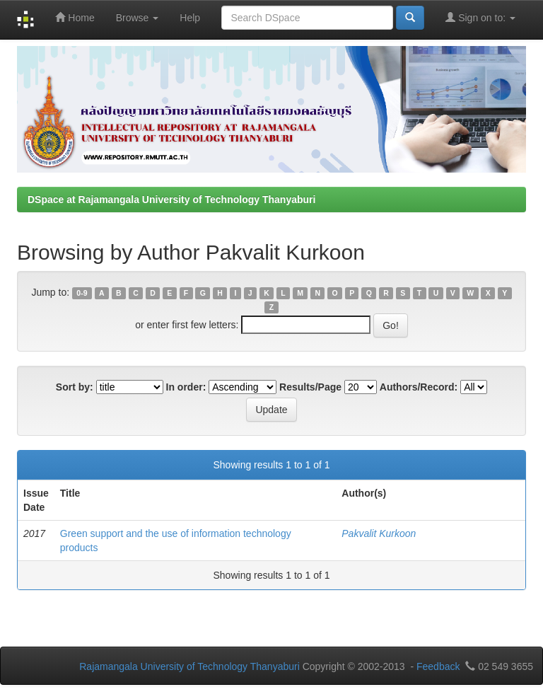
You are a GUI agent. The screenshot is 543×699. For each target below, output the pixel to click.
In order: (186, 387)
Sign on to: (480, 17)
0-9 (81, 293)
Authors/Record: (418, 387)
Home (74, 17)
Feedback (438, 666)
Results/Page (310, 387)
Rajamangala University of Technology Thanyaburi (189, 666)
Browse (137, 17)
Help (190, 17)
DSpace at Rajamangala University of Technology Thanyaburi (171, 199)
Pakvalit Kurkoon (378, 533)
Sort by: (74, 387)
